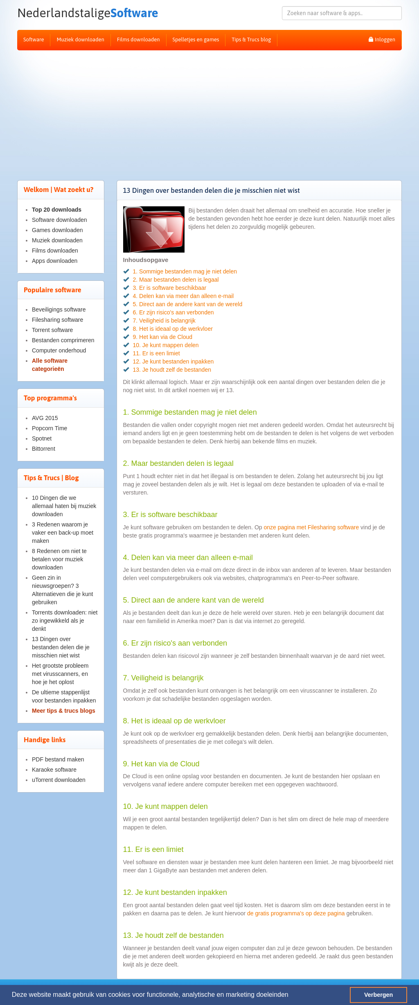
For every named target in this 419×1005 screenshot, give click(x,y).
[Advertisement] (209, 111)
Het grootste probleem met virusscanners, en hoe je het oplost (60, 673)
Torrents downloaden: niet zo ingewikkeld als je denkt (64, 620)
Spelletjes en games (196, 39)
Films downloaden (138, 39)
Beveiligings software (59, 309)
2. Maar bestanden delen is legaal (176, 279)
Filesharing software (57, 319)
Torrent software (52, 330)
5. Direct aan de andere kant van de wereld (188, 304)
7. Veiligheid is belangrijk (164, 320)
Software (77, 13)
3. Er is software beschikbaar (170, 288)
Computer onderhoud (59, 350)
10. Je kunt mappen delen (166, 345)
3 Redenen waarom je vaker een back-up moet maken (62, 532)
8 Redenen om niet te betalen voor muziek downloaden (59, 559)
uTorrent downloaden (59, 780)
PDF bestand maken (58, 759)
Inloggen (382, 39)
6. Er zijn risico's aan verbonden (173, 312)
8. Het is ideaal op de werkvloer (173, 328)
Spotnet (42, 438)
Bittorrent (43, 448)
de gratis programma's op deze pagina (296, 913)
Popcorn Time (49, 428)
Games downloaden (57, 230)
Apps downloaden (54, 260)
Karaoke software (54, 769)
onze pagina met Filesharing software (312, 527)
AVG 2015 (45, 418)
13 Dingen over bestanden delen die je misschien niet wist (61, 647)
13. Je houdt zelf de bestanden (172, 369)
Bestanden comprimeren (63, 340)
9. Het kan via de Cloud (163, 337)
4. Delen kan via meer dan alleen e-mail (183, 296)
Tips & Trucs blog (251, 39)
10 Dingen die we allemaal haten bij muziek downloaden (64, 506)
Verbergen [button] (378, 994)
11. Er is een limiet (156, 353)
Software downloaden (59, 220)
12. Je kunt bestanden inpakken (173, 361)
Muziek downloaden (80, 39)
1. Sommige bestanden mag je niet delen (185, 271)
